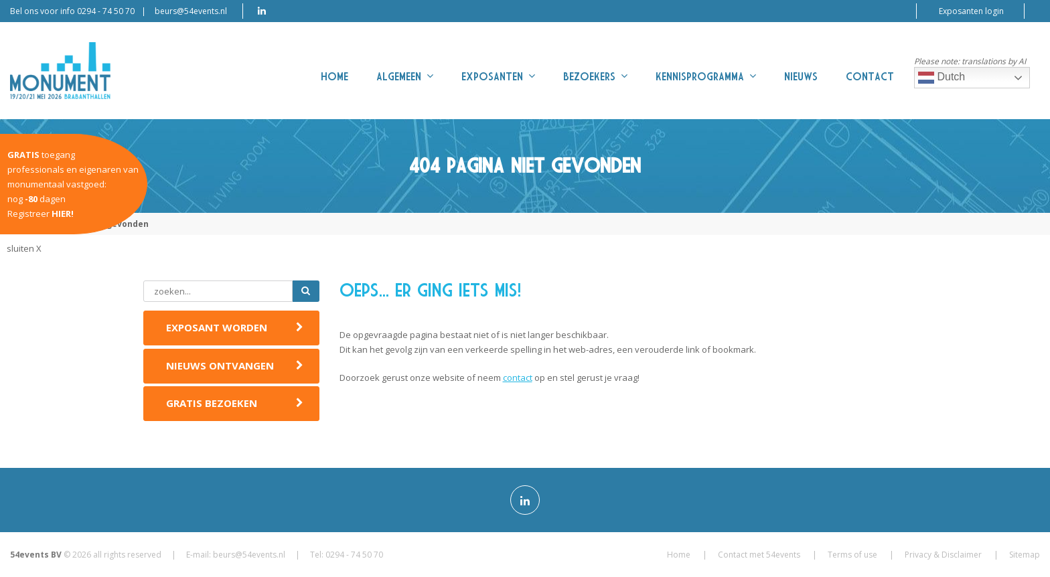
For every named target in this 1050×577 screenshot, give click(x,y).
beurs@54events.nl (191, 11)
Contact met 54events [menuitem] (759, 554)
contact (517, 378)
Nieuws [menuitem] (801, 76)
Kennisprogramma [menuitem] (706, 76)
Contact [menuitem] (870, 76)
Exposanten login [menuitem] (971, 11)
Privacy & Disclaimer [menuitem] (943, 554)
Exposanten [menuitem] (498, 76)
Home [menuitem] (334, 76)
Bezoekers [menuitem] (595, 76)
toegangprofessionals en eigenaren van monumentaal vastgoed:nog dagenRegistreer (73, 184)
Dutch (941, 78)
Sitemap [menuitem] (1024, 554)
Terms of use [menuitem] (852, 554)
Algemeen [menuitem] (404, 76)
